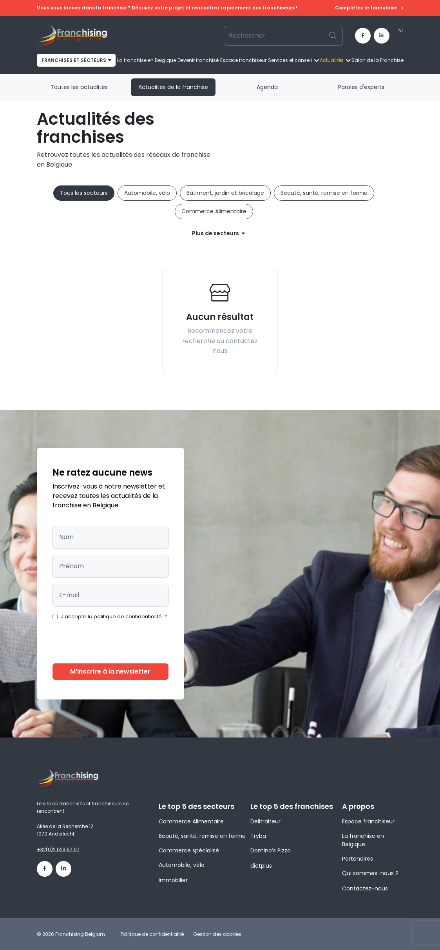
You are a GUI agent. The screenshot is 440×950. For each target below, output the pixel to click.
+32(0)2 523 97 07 (58, 849)
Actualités (332, 60)
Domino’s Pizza (270, 850)
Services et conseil (290, 60)
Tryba (258, 836)
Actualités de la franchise (173, 87)
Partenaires (357, 859)
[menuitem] (401, 31)
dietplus (261, 866)
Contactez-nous (365, 888)
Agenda (267, 87)
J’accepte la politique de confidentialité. (114, 616)
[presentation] (112, 642)
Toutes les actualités (79, 87)
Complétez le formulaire (369, 8)
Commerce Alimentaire (213, 211)
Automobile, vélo (147, 193)
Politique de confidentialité (152, 934)
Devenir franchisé (198, 60)
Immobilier (173, 880)
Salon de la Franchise (377, 60)
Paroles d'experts (361, 87)
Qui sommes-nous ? (370, 873)
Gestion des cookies (217, 934)
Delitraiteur (265, 821)
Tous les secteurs (84, 193)
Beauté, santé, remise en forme (324, 193)
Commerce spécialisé (189, 850)
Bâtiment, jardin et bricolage (225, 193)
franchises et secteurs (74, 60)
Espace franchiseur (243, 60)
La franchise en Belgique (146, 60)
